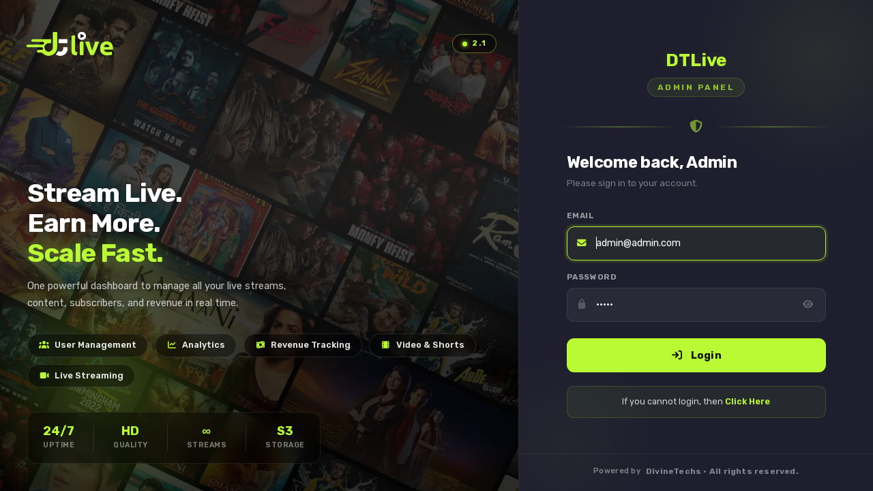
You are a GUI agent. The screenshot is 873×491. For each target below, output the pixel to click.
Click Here (747, 401)
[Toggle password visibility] (808, 304)
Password (592, 277)
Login (695, 355)
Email (581, 215)
